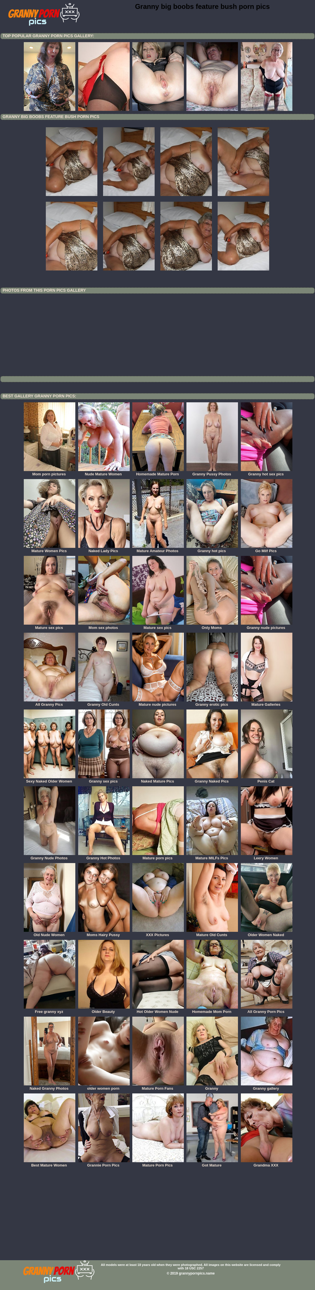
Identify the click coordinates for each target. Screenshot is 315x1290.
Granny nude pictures (266, 626)
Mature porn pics (158, 856)
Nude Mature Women (104, 472)
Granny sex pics (104, 779)
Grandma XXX (266, 1163)
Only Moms (212, 626)
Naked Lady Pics (104, 549)
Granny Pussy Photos (212, 472)
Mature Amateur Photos (158, 549)
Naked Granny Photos (49, 1087)
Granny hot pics (212, 549)
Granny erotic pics (212, 703)
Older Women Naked (266, 933)
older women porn (104, 1087)
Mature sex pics (49, 626)
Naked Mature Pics (158, 779)
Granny (212, 1087)
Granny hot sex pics (266, 472)
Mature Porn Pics (158, 1163)
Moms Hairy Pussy (104, 933)
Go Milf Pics (266, 549)
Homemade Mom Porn (212, 1010)
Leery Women (266, 856)
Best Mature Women (49, 1163)
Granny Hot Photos (104, 856)
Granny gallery (266, 1087)
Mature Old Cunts (212, 933)
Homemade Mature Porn (158, 472)
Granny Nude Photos (49, 856)
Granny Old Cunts (104, 703)
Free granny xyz (49, 1010)
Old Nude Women (49, 933)
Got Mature (212, 1163)
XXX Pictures (158, 933)
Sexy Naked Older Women (49, 779)
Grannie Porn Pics (104, 1163)
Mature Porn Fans (158, 1087)
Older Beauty (104, 1010)
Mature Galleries (266, 703)
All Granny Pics (49, 703)
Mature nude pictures (158, 703)
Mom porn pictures (49, 472)
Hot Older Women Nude (158, 1010)
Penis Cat (266, 779)
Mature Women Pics (49, 549)
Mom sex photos (104, 626)
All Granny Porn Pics (266, 1010)
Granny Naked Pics (212, 779)
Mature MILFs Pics (212, 856)
